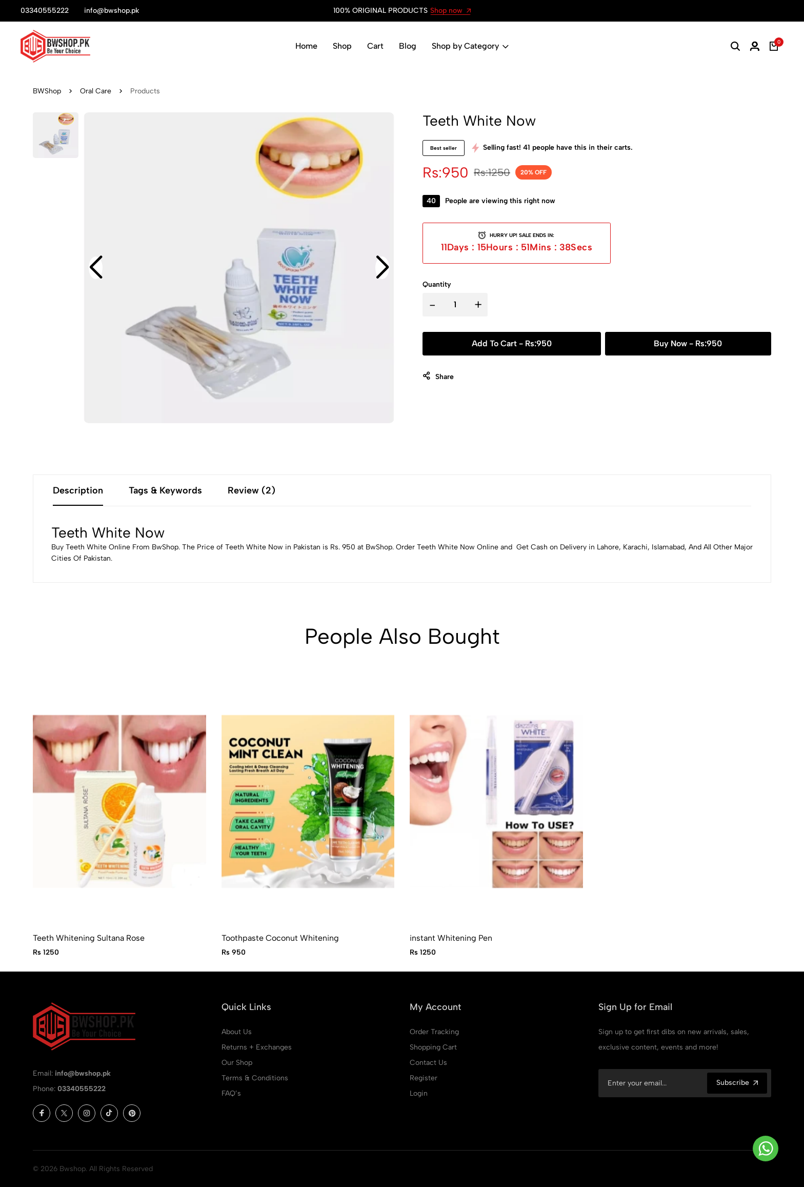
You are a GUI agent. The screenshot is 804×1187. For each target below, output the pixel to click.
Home (306, 46)
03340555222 (81, 1088)
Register (423, 1078)
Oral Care (95, 91)
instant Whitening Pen (451, 938)
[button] (735, 46)
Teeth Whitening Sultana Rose (89, 938)
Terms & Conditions (255, 1078)
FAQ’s (231, 1093)
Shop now (450, 10)
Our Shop (237, 1062)
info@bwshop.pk (83, 1073)
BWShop (47, 91)
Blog (407, 46)
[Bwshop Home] (55, 46)
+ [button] (478, 304)
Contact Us (428, 1062)
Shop (342, 46)
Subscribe (737, 1082)
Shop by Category (470, 46)
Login (419, 1093)
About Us (237, 1031)
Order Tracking (434, 1031)
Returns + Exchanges (257, 1047)
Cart (375, 46)
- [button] (432, 304)
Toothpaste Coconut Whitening (280, 938)
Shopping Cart (433, 1047)
